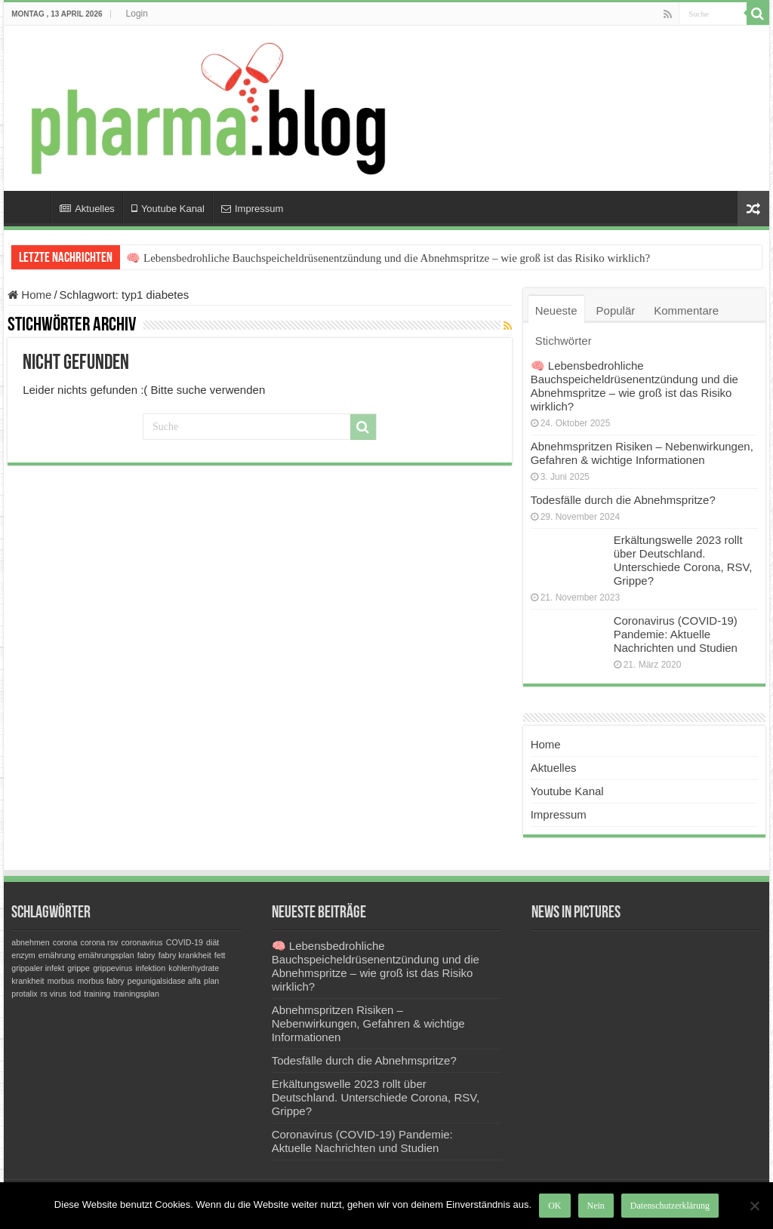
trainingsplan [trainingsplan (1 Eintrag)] (136, 993)
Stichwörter (563, 340)
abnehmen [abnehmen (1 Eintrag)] (30, 942)
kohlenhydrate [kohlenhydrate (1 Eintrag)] (193, 967)
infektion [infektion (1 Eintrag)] (150, 967)
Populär (616, 310)
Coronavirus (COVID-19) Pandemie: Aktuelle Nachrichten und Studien (676, 634)
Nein (596, 1205)
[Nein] (754, 1205)
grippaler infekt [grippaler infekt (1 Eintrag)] (37, 967)
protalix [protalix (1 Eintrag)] (24, 993)
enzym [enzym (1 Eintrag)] (23, 955)
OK (554, 1205)
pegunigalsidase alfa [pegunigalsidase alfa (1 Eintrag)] (164, 980)
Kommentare (686, 310)
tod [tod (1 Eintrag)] (75, 993)
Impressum (252, 208)
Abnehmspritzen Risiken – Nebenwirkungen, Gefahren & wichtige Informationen (642, 453)
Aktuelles (87, 208)
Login (137, 13)
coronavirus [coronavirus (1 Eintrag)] (142, 942)
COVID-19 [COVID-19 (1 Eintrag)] (184, 942)
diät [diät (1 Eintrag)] (212, 942)
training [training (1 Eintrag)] (97, 993)
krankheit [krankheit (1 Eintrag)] (27, 980)
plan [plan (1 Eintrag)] (211, 980)
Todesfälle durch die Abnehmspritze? (623, 499)
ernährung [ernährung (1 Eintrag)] (56, 955)
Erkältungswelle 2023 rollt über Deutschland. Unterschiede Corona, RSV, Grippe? (683, 560)
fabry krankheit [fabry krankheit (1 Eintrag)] (185, 955)
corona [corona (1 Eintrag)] (65, 942)
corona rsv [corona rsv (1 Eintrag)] (100, 942)
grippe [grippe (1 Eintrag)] (78, 967)
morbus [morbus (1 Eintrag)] (61, 980)
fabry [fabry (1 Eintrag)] (146, 955)
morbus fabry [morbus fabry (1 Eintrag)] (100, 980)
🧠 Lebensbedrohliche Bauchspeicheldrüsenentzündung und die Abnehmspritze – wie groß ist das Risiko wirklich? (388, 258)
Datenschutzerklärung (670, 1205)
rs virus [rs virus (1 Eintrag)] (53, 993)
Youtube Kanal (168, 208)
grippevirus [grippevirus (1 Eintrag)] (112, 967)
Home (31, 207)
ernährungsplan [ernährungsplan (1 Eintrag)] (106, 955)
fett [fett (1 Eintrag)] (220, 955)
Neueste (556, 310)
